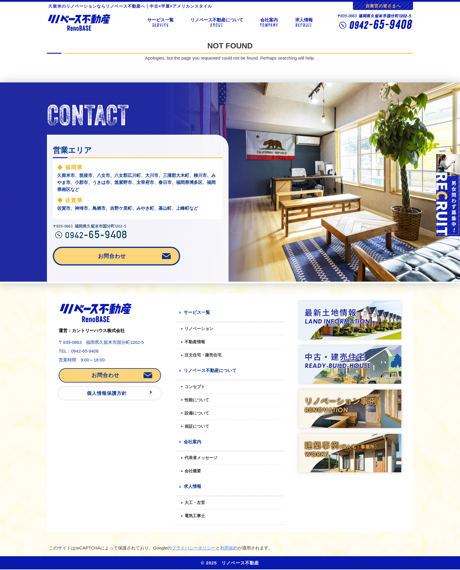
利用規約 (229, 547)
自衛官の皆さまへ (383, 6)
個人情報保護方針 (107, 393)
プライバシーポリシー (194, 547)
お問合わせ (112, 256)
